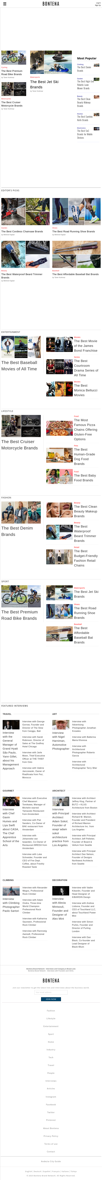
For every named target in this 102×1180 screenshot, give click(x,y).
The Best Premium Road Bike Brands (11, 73)
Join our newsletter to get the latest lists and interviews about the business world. (50, 987)
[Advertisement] (51, 29)
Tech (51, 1057)
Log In (98, 3)
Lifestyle (51, 1018)
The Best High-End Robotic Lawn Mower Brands (85, 85)
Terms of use (51, 1144)
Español (46, 1171)
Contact (51, 1151)
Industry (51, 1049)
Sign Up (98, 5)
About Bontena (51, 1128)
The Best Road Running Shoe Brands (73, 231)
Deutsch (37, 1171)
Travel (51, 1065)
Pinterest (51, 1120)
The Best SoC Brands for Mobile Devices (85, 134)
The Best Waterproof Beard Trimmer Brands (21, 276)
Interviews (51, 1080)
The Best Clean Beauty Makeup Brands (84, 102)
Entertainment (51, 1026)
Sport (51, 1034)
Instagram (51, 1096)
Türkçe (74, 1171)
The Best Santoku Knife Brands (85, 118)
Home (51, 1042)
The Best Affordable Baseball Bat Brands (75, 274)
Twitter (51, 1112)
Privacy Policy (51, 1136)
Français (56, 1171)
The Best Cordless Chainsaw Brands (22, 231)
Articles (51, 1088)
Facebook (51, 1104)
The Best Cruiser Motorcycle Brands (11, 104)
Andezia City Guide (51, 1161)
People (51, 1073)
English (28, 1171)
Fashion (51, 1010)
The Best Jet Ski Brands (44, 84)
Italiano (65, 1171)
